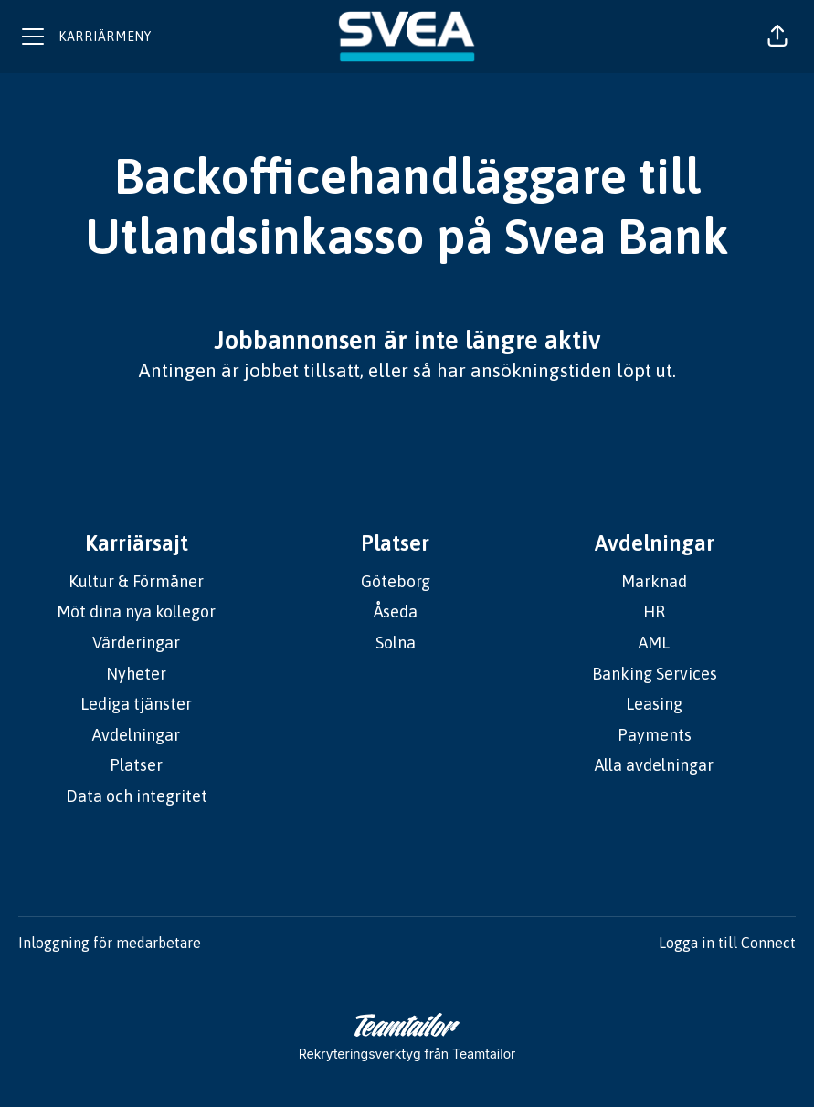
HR (654, 611)
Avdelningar (136, 734)
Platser (136, 765)
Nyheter (136, 673)
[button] (777, 36)
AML (654, 642)
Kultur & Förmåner (136, 581)
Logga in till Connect (727, 942)
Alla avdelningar (654, 765)
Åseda (396, 611)
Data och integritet (136, 796)
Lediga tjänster (136, 703)
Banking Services (654, 673)
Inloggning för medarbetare (109, 942)
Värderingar (136, 642)
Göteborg (395, 581)
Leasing (654, 703)
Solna (395, 642)
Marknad (654, 581)
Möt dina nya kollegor (136, 611)
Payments (655, 734)
